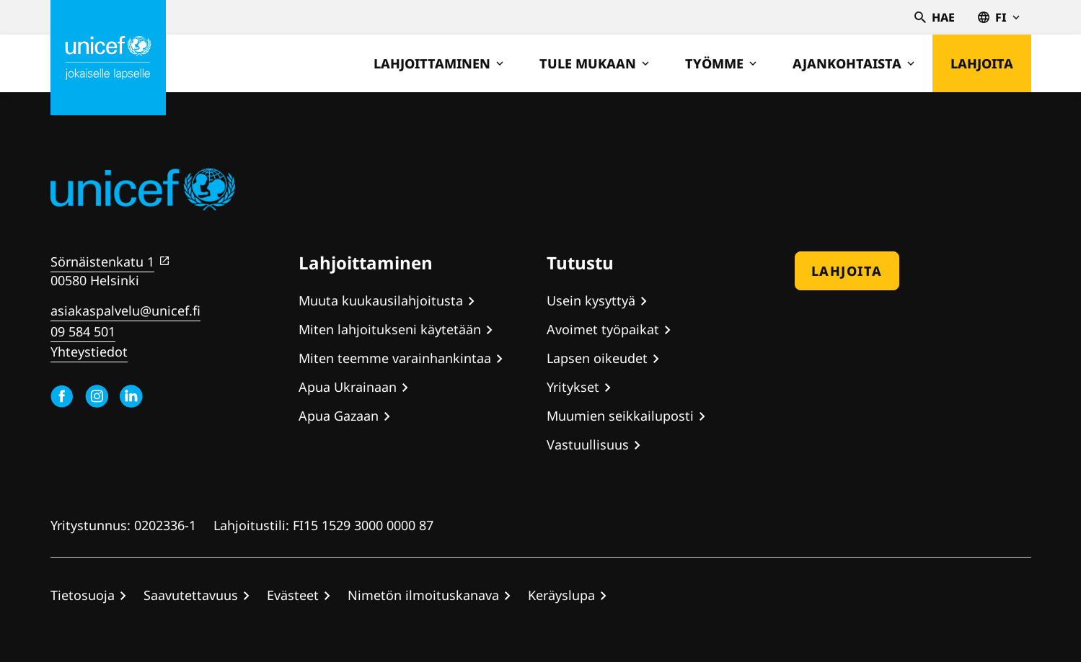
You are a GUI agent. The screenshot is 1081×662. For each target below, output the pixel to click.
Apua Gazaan (339, 415)
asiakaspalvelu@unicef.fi (125, 310)
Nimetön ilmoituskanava (423, 595)
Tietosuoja (82, 595)
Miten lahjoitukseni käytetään (390, 329)
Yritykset (573, 386)
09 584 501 (82, 331)
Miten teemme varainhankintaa (395, 358)
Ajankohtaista (853, 63)
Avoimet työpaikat (603, 329)
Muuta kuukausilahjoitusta (381, 300)
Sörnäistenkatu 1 (102, 261)
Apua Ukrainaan (348, 386)
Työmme (720, 63)
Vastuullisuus (588, 444)
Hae (934, 17)
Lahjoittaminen (438, 63)
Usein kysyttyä (591, 300)
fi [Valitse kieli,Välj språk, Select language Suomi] (999, 17)
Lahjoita (981, 63)
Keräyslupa (561, 595)
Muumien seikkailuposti (620, 415)
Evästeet (293, 595)
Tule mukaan (594, 63)
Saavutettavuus (191, 595)
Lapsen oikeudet (597, 358)
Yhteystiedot (89, 351)
